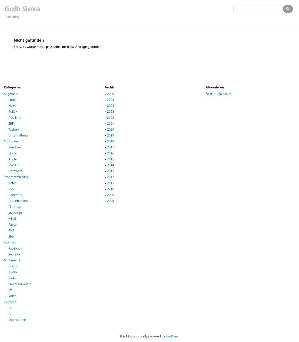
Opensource (17, 320)
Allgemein (11, 94)
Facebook (15, 248)
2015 (110, 159)
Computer (11, 141)
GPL (11, 314)
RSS (210, 94)
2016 (110, 153)
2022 (110, 118)
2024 (110, 106)
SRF (11, 123)
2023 (110, 111)
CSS (11, 189)
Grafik (12, 266)
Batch (12, 183)
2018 (110, 141)
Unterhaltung (18, 135)
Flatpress (14, 207)
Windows (14, 147)
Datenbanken (18, 201)
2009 (110, 195)
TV (10, 290)
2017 (110, 147)
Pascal (12, 224)
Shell (11, 236)
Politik (12, 111)
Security (14, 254)
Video (12, 296)
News (12, 106)
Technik (13, 129)
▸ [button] (106, 94)
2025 (110, 100)
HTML (12, 219)
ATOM (225, 94)
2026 (110, 94)
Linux (12, 153)
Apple (12, 159)
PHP (11, 230)
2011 (110, 183)
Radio (12, 278)
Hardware (15, 171)
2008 (110, 201)
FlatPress (172, 336)
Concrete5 (15, 195)
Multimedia (12, 260)
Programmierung (16, 177)
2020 (110, 129)
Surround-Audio (19, 284)
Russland (14, 118)
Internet (9, 242)
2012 (110, 177)
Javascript (15, 213)
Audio (12, 272)
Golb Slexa (22, 9)
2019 (110, 135)
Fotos (12, 100)
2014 (110, 165)
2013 (110, 171)
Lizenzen (10, 302)
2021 (110, 123)
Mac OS (13, 165)
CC (10, 308)
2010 (110, 189)
